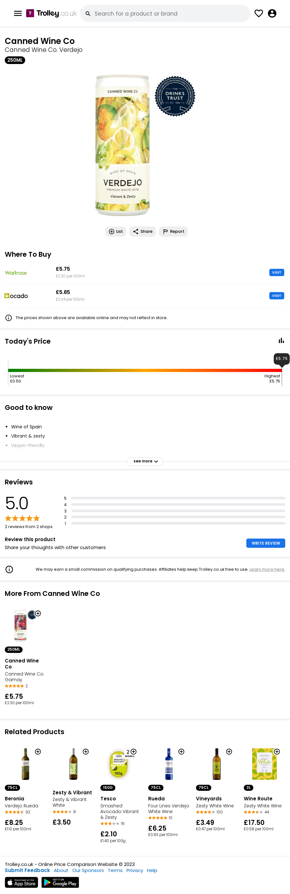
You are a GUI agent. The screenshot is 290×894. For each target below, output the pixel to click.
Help (152, 870)
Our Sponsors (88, 870)
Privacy (135, 870)
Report (173, 231)
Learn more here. (267, 569)
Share (143, 231)
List (115, 231)
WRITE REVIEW (266, 543)
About (61, 870)
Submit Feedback (27, 870)
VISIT (276, 272)
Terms (115, 870)
